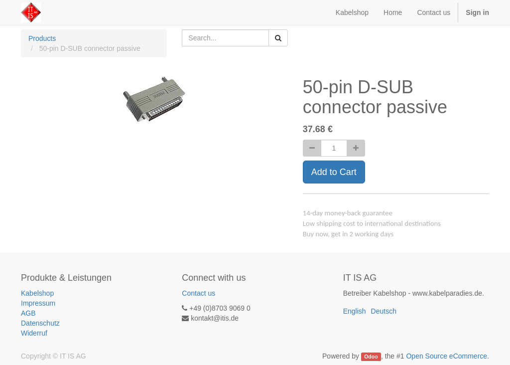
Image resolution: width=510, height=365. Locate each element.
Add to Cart (334, 172)
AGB (28, 313)
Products (42, 38)
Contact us (198, 293)
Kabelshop (37, 293)
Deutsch (383, 311)
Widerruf (34, 333)
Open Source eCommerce (446, 356)
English (354, 311)
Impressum (38, 303)
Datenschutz (40, 323)
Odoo (371, 357)
